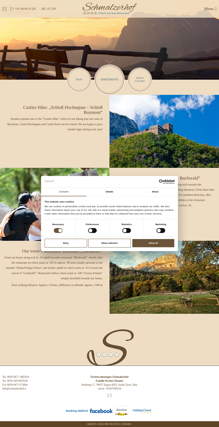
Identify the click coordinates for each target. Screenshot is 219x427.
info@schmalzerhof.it (14, 388)
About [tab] (155, 191)
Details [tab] (109, 191)
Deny (66, 243)
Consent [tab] (64, 191)
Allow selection (109, 243)
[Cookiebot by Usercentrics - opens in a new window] (161, 181)
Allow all (153, 243)
